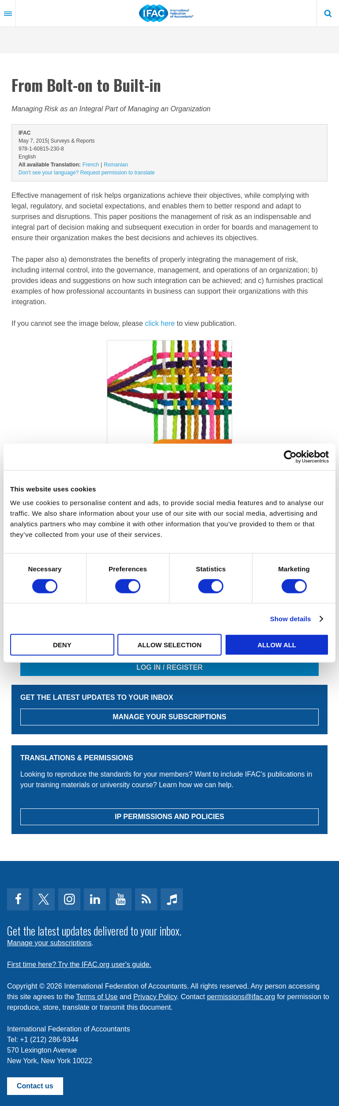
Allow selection (169, 645)
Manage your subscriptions (49, 943)
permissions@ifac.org (241, 996)
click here (160, 323)
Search (328, 13)
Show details (290, 618)
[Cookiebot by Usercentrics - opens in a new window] (290, 456)
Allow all (276, 645)
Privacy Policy (155, 996)
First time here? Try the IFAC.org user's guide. (79, 964)
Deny (62, 645)
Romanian (116, 165)
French (91, 165)
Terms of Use (96, 996)
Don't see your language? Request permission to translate (86, 173)
